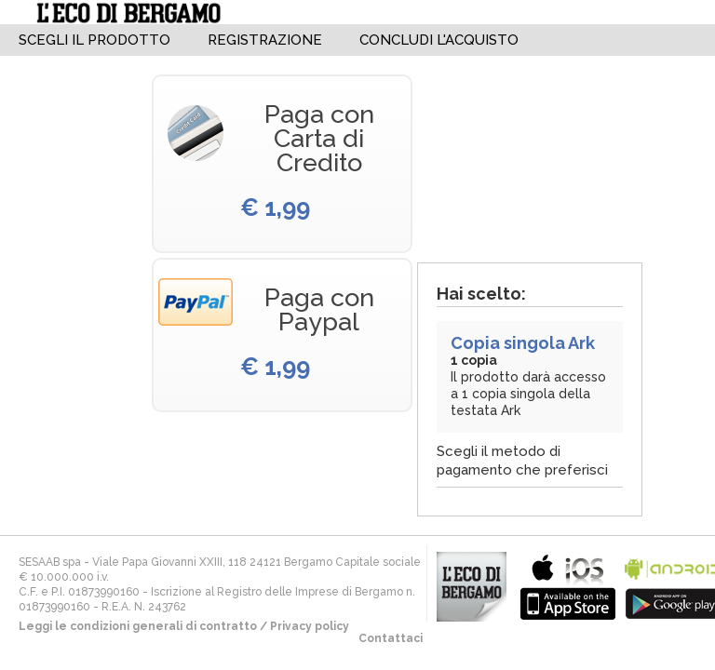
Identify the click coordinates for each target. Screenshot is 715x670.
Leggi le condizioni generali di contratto (138, 626)
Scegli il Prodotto (94, 40)
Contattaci (390, 638)
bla (567, 585)
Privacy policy (309, 626)
